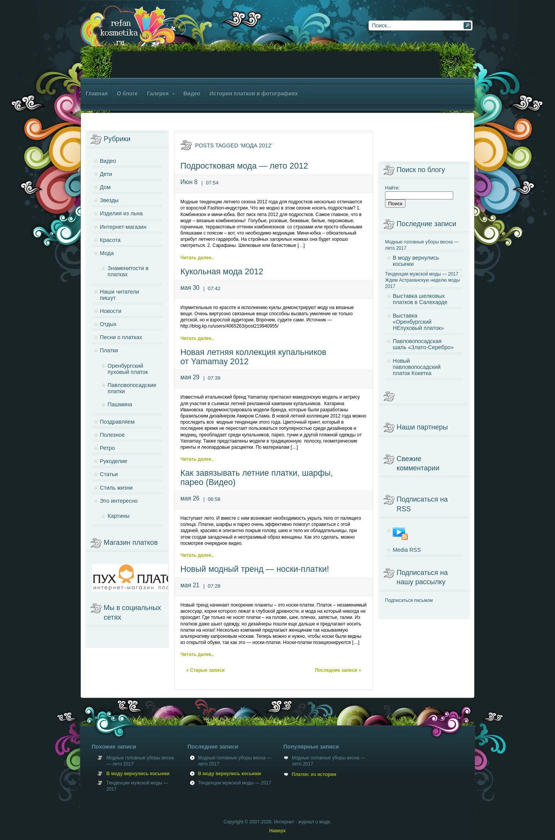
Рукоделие (113, 461)
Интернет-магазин (123, 227)
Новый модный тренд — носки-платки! (254, 569)
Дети (106, 174)
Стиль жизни (116, 488)
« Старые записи (205, 670)
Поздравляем (117, 422)
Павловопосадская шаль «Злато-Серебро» (423, 344)
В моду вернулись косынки (416, 261)
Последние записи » (338, 670)
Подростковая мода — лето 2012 (244, 166)
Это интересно (119, 501)
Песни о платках (121, 337)
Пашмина (120, 404)
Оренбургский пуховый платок (128, 369)
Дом (105, 187)
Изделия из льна (121, 213)
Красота (110, 240)
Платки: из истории (314, 774)
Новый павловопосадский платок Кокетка (417, 367)
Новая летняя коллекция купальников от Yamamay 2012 (253, 356)
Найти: (392, 188)
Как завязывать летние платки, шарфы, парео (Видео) (256, 477)
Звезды (109, 200)
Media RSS (407, 550)
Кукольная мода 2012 (221, 271)
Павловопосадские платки (132, 388)
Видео (108, 161)
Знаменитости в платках (128, 271)
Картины (119, 516)
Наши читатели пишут (119, 295)
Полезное (112, 435)
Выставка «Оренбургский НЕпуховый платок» (418, 322)
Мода (107, 253)
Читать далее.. (197, 257)
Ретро (107, 448)
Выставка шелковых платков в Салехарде (420, 299)
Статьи (109, 474)
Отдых (108, 324)
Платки (109, 350)
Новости (110, 311)
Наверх (277, 830)
